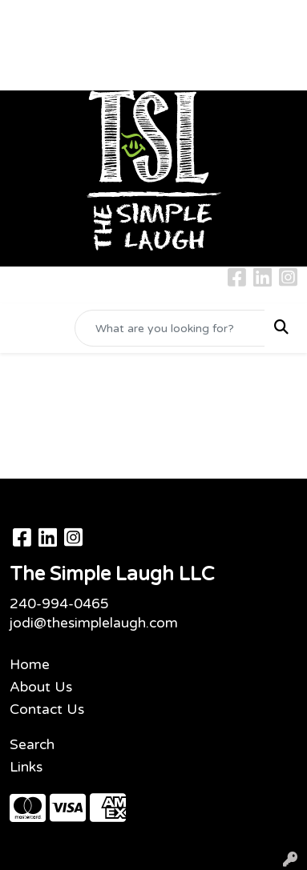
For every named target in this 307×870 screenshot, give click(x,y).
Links (26, 767)
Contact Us (47, 709)
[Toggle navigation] (25, 328)
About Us (41, 687)
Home (30, 664)
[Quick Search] (170, 328)
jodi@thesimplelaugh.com (94, 623)
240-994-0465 (59, 603)
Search (32, 744)
